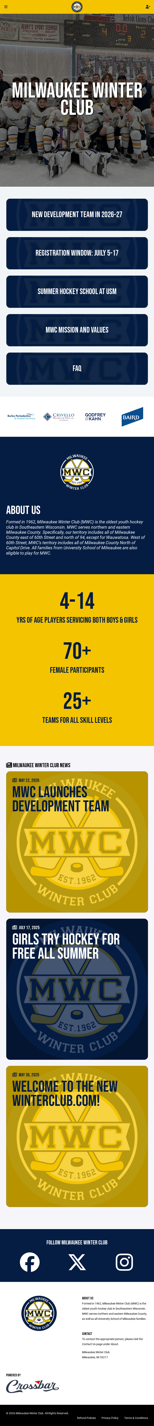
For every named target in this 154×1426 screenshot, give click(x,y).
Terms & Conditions (136, 1418)
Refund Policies (86, 1418)
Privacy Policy (110, 1418)
